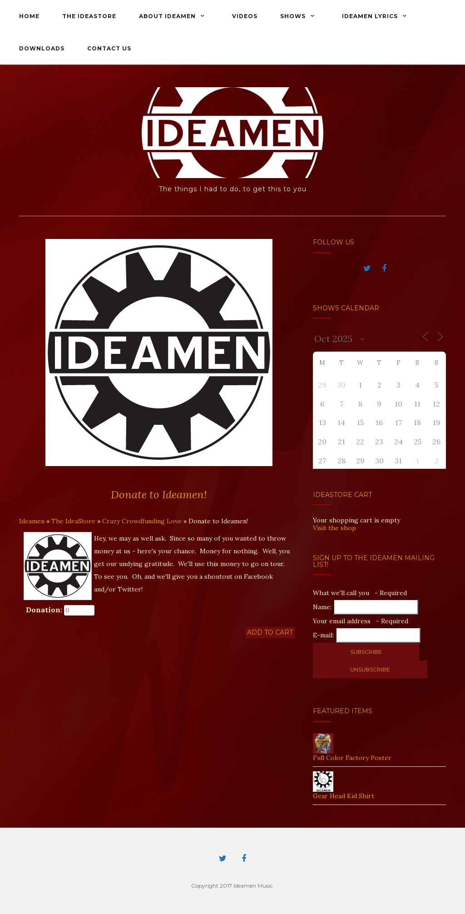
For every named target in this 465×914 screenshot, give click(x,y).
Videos (244, 16)
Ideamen (32, 521)
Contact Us (109, 48)
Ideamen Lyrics (370, 16)
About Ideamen (167, 16)
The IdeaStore (89, 16)
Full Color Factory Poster (352, 758)
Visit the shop (334, 528)
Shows (293, 16)
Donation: (44, 609)
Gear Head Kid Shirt (343, 796)
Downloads (41, 48)
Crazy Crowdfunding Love (142, 521)
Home (29, 16)
